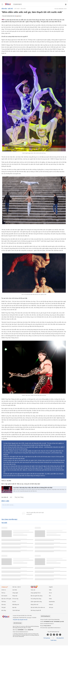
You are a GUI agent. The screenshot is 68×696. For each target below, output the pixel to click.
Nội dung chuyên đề (36, 610)
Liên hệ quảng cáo (45, 616)
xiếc (11, 497)
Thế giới (3, 607)
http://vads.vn (47, 625)
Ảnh (50, 595)
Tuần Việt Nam (16, 610)
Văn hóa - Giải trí (7, 8)
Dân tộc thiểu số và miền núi (38, 607)
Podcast (51, 604)
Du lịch (14, 601)
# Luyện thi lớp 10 (17, 4)
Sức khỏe (14, 590)
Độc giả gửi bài (60, 638)
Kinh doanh (4, 595)
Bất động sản (15, 604)
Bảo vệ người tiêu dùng (36, 595)
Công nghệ (15, 592)
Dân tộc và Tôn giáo (6, 598)
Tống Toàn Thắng (19, 497)
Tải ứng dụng (46, 638)
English (51, 587)
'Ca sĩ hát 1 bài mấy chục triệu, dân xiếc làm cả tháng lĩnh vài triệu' (33, 487)
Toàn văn (33, 590)
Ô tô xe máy (15, 598)
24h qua (51, 607)
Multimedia (52, 601)
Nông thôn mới (34, 604)
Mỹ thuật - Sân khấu (20, 8)
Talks (50, 590)
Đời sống (3, 610)
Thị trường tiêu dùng (36, 598)
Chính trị (3, 590)
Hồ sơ (50, 592)
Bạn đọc (14, 607)
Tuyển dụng (53, 640)
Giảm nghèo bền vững (36, 601)
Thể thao (3, 601)
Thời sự (3, 592)
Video (50, 598)
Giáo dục (3, 604)
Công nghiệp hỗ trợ (35, 592)
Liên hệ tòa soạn (17, 623)
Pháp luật (14, 595)
